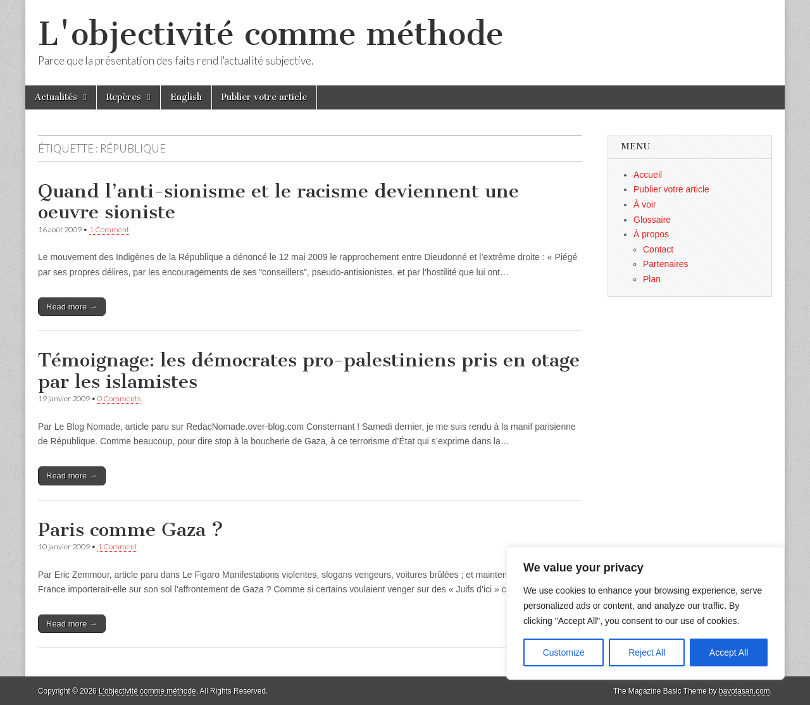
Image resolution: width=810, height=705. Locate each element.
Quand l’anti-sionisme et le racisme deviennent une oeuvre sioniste (278, 202)
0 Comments (118, 398)
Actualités (56, 97)
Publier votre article (264, 97)
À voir (644, 204)
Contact (658, 249)
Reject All (646, 652)
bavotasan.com (744, 691)
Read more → (71, 306)
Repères (123, 97)
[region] (645, 613)
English (186, 97)
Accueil (647, 175)
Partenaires (665, 264)
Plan (652, 279)
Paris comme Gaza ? (130, 529)
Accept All (728, 652)
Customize (564, 652)
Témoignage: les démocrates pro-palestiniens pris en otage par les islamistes (309, 371)
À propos (651, 234)
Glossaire (652, 220)
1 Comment (109, 229)
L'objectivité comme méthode (271, 34)
